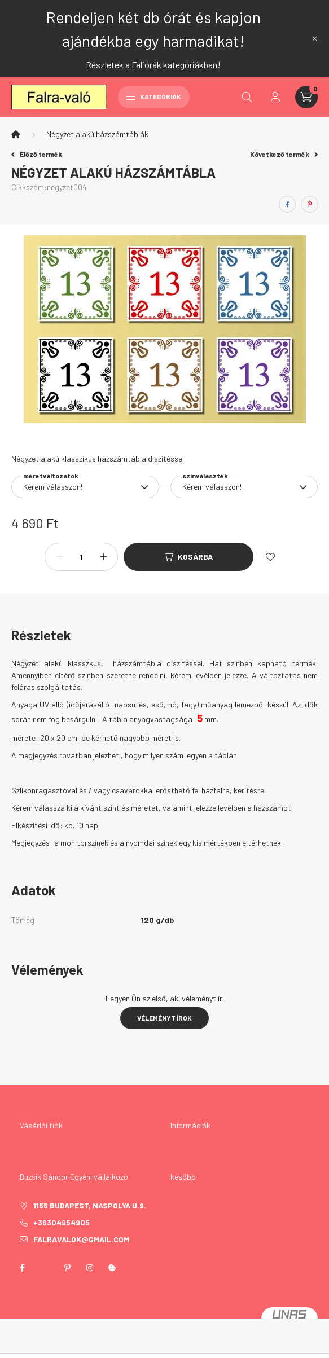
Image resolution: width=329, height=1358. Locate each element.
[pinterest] (309, 204)
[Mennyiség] (81, 556)
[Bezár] (314, 38)
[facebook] (287, 204)
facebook (22, 1267)
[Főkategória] (15, 134)
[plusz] (103, 556)
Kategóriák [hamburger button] (153, 96)
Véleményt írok (164, 1018)
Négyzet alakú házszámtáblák (97, 134)
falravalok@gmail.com (81, 1239)
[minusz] (59, 556)
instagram (89, 1267)
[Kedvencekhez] (270, 557)
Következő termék (284, 154)
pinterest (67, 1267)
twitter (44, 1267)
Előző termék (36, 154)
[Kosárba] (188, 557)
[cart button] (306, 97)
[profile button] (275, 97)
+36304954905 (61, 1222)
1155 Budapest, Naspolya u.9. (89, 1205)
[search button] (247, 97)
